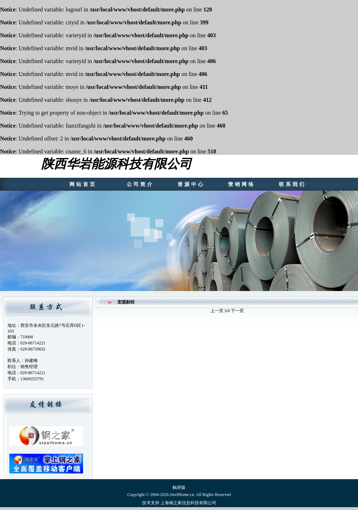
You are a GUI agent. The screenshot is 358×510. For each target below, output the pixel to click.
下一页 (237, 310)
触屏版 (179, 487)
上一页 (217, 310)
